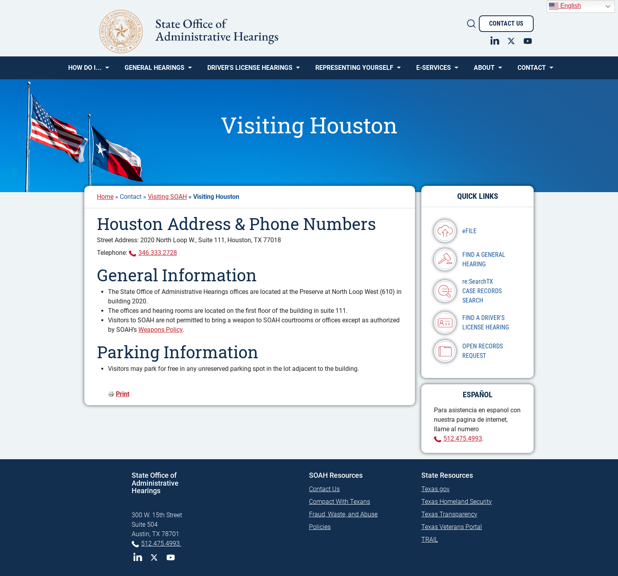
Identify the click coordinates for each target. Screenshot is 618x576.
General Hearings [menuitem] (154, 70)
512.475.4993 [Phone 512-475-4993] (161, 543)
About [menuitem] (484, 70)
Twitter (154, 557)
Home (105, 196)
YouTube (171, 557)
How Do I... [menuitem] (85, 70)
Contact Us (506, 23)
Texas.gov (435, 489)
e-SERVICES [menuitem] (433, 70)
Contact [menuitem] (531, 70)
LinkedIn (137, 557)
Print (122, 394)
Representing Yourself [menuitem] (354, 70)
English (565, 6)
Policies (320, 527)
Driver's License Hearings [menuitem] (250, 70)
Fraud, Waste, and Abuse (343, 514)
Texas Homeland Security (456, 501)
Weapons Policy (160, 329)
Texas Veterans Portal (451, 527)
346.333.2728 (157, 252)
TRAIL (429, 539)
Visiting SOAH (167, 196)
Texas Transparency (449, 514)
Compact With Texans (339, 501)
